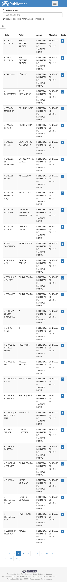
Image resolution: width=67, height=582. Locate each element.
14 (11, 558)
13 (5, 558)
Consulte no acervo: (11, 10)
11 (52, 553)
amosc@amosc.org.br (43, 579)
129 (16, 558)
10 (47, 553)
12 (57, 553)
